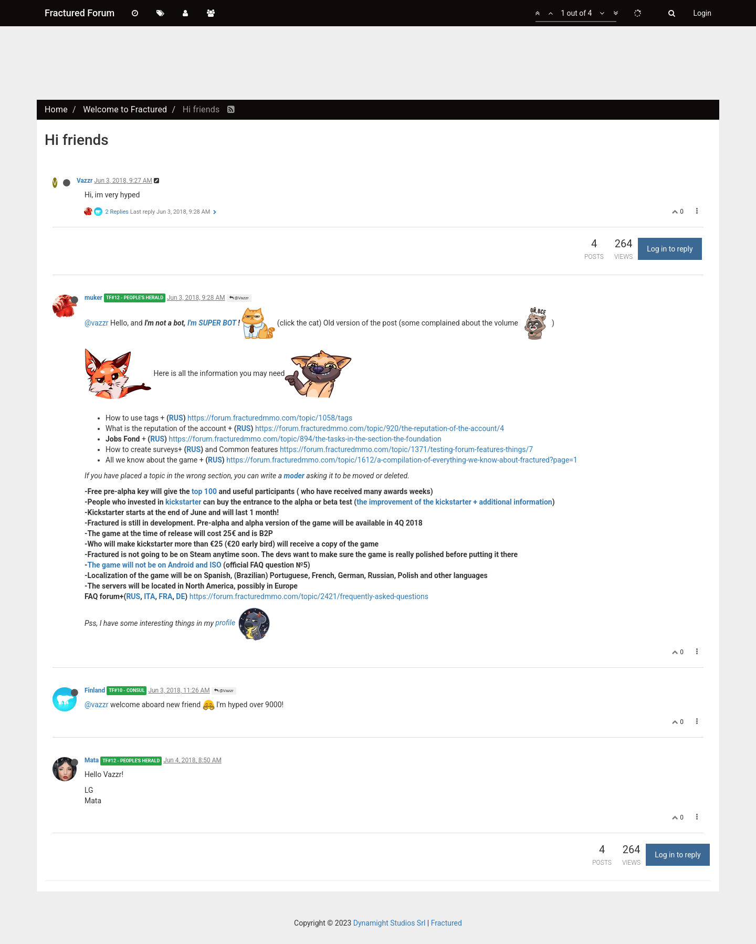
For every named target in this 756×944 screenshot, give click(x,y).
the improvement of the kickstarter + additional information (454, 502)
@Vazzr (239, 298)
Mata (92, 760)
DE (180, 596)
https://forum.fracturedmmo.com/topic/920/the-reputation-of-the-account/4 (379, 428)
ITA (149, 596)
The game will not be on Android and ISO (155, 565)
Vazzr (84, 180)
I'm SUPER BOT (211, 322)
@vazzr (97, 322)
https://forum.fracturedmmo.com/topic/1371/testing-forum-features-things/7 (406, 449)
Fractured (446, 923)
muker (93, 297)
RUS (176, 418)
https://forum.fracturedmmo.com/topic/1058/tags (269, 418)
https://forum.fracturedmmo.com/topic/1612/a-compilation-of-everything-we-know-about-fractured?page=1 (402, 460)
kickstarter (183, 502)
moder (294, 475)
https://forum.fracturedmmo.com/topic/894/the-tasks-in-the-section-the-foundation (305, 439)
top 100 (204, 491)
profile (242, 622)
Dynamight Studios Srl (389, 923)
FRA (165, 596)
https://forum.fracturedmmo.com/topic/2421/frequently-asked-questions (309, 596)
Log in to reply (669, 249)
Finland (95, 690)
